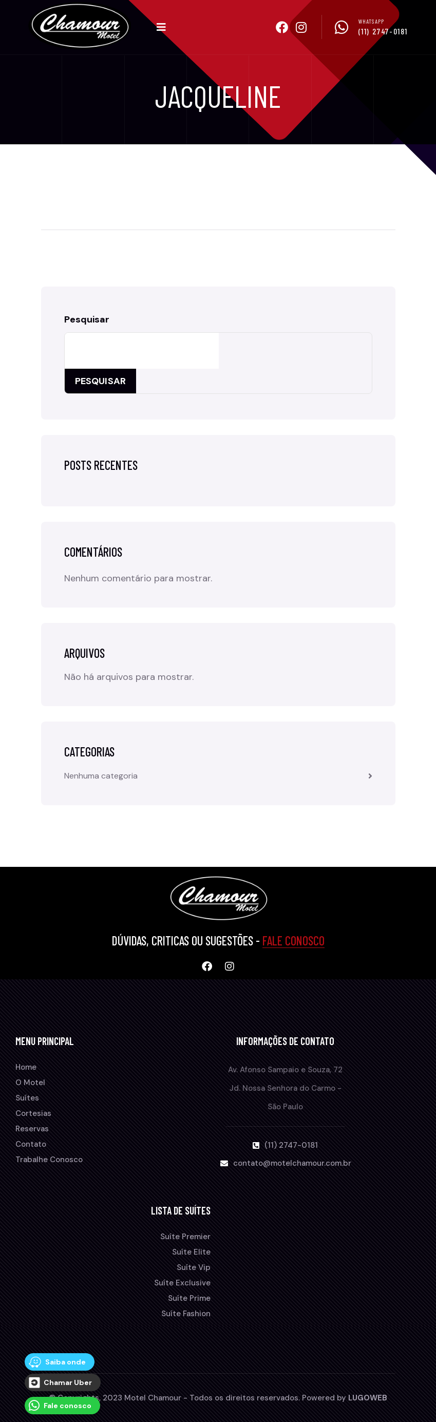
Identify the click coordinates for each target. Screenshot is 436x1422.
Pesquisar (86, 319)
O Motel (30, 1082)
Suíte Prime (189, 1298)
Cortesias (33, 1113)
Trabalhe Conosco (49, 1159)
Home (25, 1067)
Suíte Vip (194, 1267)
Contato (30, 1144)
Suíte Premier (185, 1236)
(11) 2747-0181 (383, 31)
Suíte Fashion (186, 1314)
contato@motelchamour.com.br (292, 1163)
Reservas (32, 1129)
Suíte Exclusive (182, 1283)
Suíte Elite (191, 1252)
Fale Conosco (293, 940)
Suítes (27, 1098)
